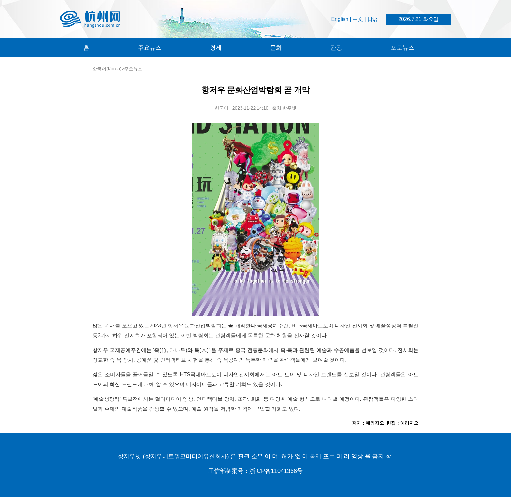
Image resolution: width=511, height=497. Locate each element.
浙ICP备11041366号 (276, 471)
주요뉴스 (149, 47)
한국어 (221, 108)
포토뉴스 (402, 47)
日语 (372, 19)
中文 (358, 19)
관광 (336, 47)
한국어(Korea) (107, 68)
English (339, 19)
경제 (216, 47)
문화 (276, 47)
